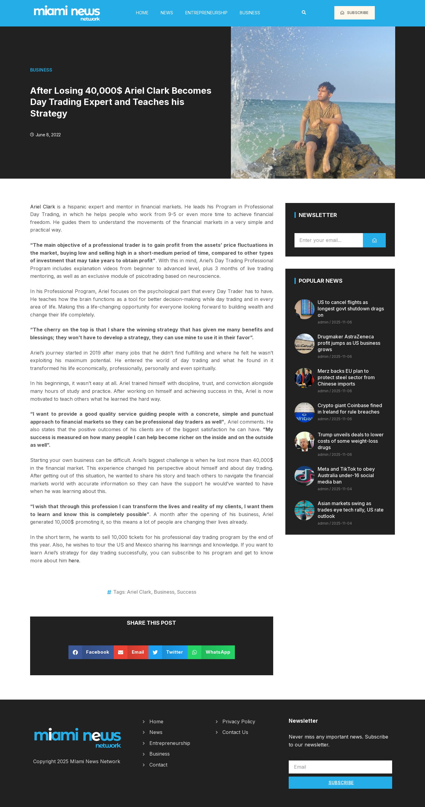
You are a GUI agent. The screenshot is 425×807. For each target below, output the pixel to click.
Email (295, 757)
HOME (142, 12)
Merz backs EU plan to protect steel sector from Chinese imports (346, 377)
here (73, 560)
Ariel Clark (42, 207)
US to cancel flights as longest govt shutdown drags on (351, 308)
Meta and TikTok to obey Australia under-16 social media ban (346, 475)
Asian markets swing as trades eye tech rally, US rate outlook (351, 509)
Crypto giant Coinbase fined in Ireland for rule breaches (350, 408)
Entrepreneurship (206, 12)
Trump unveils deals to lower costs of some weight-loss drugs (351, 440)
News (167, 12)
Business (250, 12)
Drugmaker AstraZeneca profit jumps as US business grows (349, 343)
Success (186, 592)
